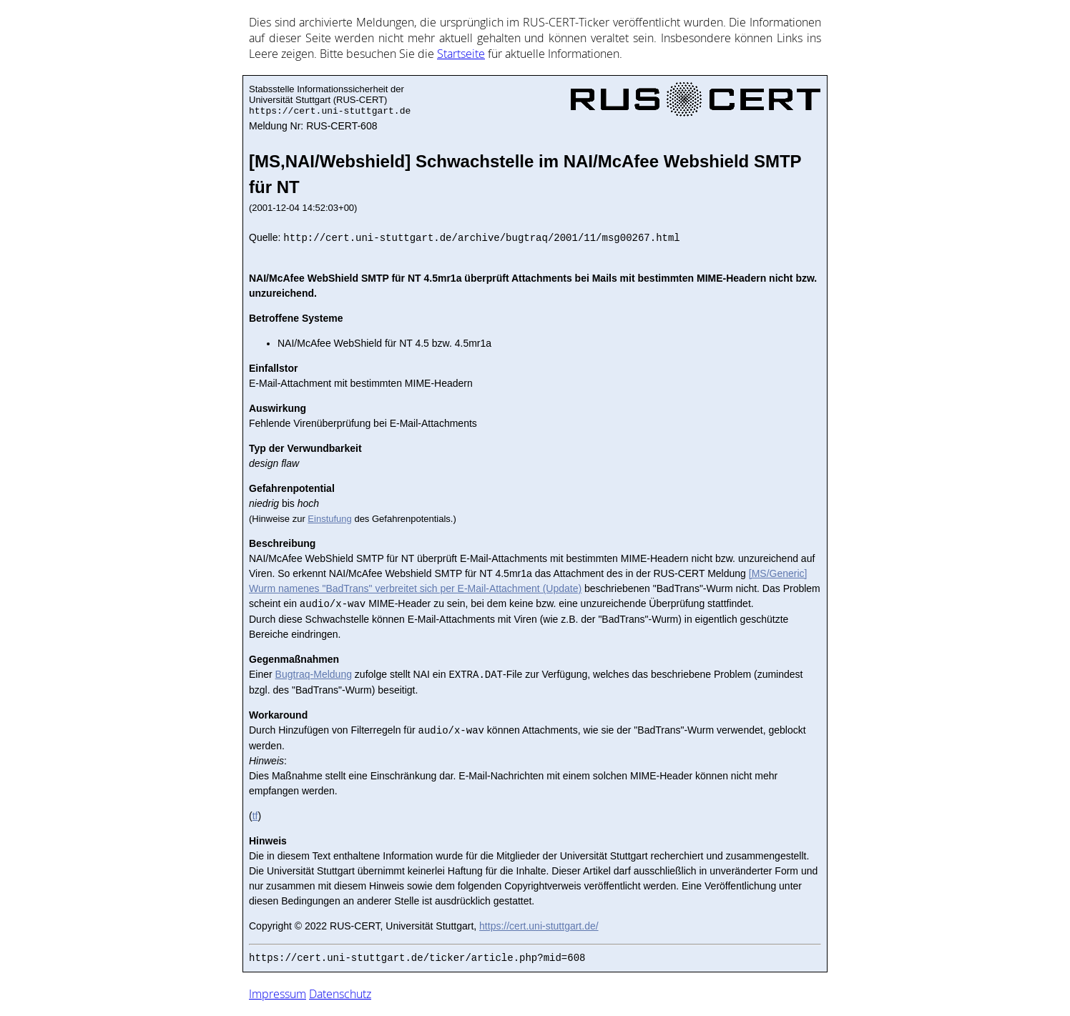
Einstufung (329, 518)
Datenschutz (340, 994)
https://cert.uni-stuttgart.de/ (539, 926)
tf (255, 816)
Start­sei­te (461, 53)
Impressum (277, 994)
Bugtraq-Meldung (313, 675)
